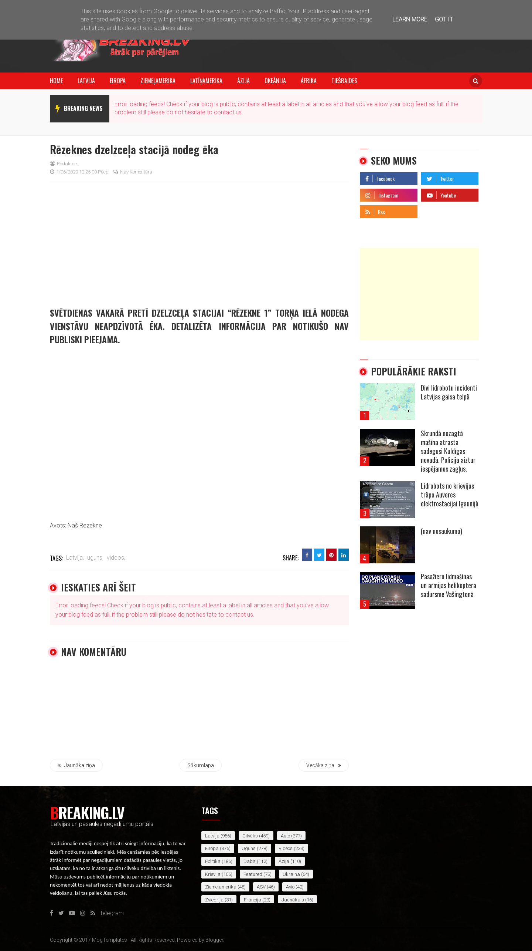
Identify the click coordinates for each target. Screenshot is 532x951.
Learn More (409, 19)
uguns (249, 848)
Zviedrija (214, 900)
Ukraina (291, 874)
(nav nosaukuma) (441, 530)
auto (285, 836)
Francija (252, 900)
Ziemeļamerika (157, 80)
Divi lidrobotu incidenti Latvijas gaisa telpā (449, 392)
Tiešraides (344, 80)
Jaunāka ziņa (76, 765)
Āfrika (309, 80)
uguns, (95, 557)
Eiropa (118, 80)
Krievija (213, 874)
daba (249, 861)
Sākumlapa (200, 765)
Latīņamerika (206, 80)
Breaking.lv (87, 812)
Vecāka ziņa (323, 765)
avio (290, 887)
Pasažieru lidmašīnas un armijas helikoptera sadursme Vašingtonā (448, 585)
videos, (116, 557)
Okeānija (275, 80)
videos (286, 848)
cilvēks (250, 836)
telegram (432, 209)
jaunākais (293, 900)
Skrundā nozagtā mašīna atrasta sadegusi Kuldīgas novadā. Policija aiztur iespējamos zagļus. (448, 451)
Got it (444, 19)
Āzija (243, 80)
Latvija (86, 80)
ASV (261, 887)
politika (213, 861)
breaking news (83, 108)
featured (252, 874)
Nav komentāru (132, 172)
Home (56, 80)
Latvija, (75, 557)
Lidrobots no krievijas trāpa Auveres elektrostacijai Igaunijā (449, 494)
